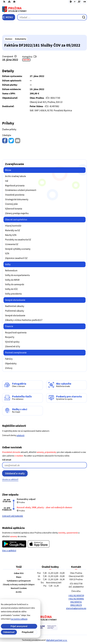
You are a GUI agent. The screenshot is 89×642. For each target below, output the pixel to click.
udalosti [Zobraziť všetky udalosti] (20, 422)
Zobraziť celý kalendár (12, 503)
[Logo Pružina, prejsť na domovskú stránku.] (44, 9)
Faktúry (26, 47)
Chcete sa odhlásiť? (10, 467)
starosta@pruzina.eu (76, 595)
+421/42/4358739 (76, 583)
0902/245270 (76, 592)
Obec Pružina (52, 631)
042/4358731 (76, 589)
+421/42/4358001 (76, 586)
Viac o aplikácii (9, 538)
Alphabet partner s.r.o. (56, 627)
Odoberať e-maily (15, 460)
